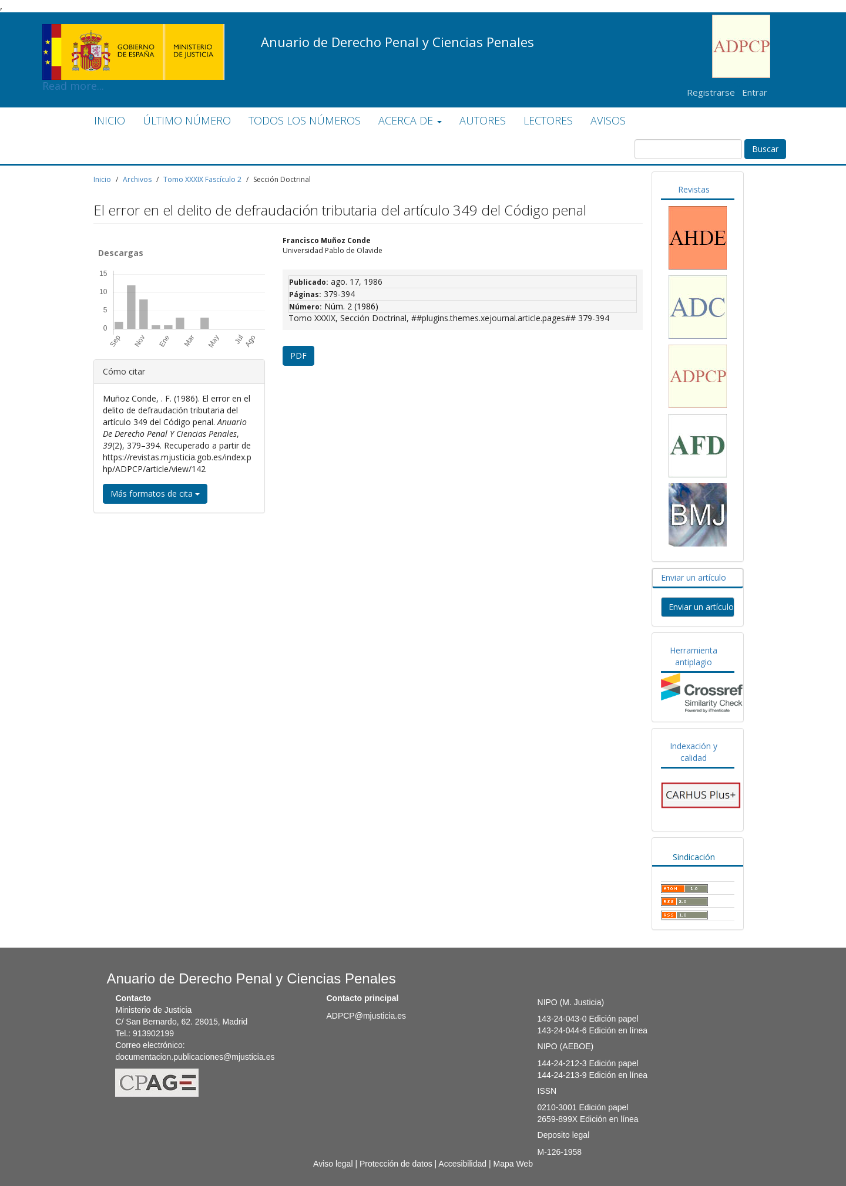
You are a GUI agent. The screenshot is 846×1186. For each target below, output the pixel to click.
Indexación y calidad (693, 751)
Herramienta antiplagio (693, 656)
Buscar (765, 148)
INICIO (109, 120)
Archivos (137, 179)
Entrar (754, 92)
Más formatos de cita (155, 493)
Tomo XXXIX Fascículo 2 (202, 179)
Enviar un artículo (693, 577)
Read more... (133, 33)
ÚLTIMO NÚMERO (187, 120)
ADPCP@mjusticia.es (366, 1015)
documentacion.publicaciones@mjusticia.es (194, 1057)
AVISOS (608, 120)
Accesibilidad (462, 1163)
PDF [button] (298, 355)
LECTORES (548, 120)
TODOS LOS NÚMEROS (305, 120)
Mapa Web (512, 1163)
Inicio (102, 179)
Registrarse (711, 92)
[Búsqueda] (688, 149)
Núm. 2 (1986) (351, 306)
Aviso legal (332, 1163)
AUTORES (482, 120)
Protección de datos (396, 1163)
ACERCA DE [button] (410, 120)
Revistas (694, 189)
